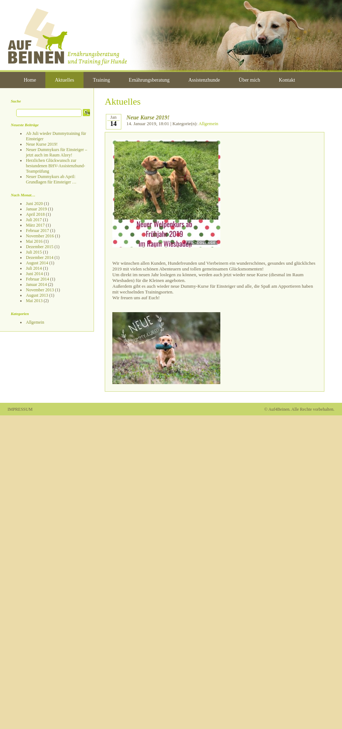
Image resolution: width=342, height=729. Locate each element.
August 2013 (37, 295)
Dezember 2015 (39, 246)
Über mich (249, 80)
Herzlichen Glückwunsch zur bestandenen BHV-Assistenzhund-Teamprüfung (55, 166)
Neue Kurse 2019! (42, 144)
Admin (171, 409)
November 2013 (40, 289)
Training (101, 80)
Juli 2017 (34, 219)
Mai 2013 (34, 300)
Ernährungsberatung (149, 80)
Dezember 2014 (39, 257)
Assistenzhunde (204, 80)
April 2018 (35, 214)
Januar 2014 (36, 284)
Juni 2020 (34, 203)
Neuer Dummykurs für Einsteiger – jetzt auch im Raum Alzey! (56, 152)
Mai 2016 (34, 241)
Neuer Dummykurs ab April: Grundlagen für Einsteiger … (51, 179)
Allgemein (35, 322)
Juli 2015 (34, 252)
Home (30, 80)
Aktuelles (64, 80)
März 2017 (35, 225)
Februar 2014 (37, 279)
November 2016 (40, 235)
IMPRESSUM (20, 409)
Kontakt (287, 80)
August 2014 (37, 262)
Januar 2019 (36, 208)
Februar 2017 (37, 230)
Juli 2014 (34, 268)
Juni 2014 (34, 273)
